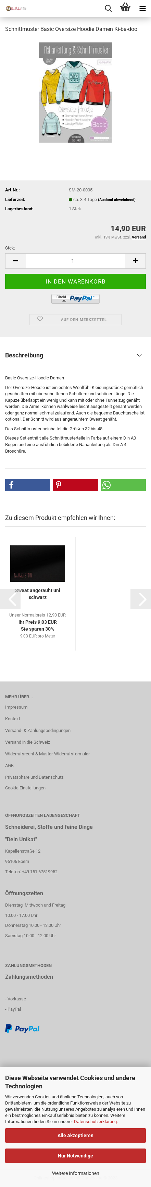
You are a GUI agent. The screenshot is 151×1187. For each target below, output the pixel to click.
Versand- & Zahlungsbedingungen (38, 730)
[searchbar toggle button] (108, 8)
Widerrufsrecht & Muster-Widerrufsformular (47, 753)
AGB (9, 765)
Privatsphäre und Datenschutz (34, 777)
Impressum (16, 707)
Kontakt (12, 718)
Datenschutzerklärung (95, 1121)
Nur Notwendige (75, 1155)
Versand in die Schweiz (27, 742)
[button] (27, 485)
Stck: (10, 248)
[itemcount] (75, 261)
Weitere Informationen (75, 1173)
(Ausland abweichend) (117, 200)
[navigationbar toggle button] (142, 8)
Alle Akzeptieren (75, 1135)
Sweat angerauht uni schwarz (37, 594)
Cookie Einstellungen (25, 787)
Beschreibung (24, 355)
